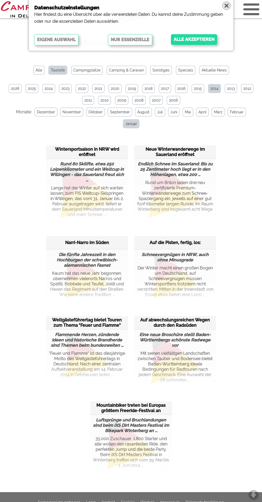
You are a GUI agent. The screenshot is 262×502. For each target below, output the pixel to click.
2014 (214, 88)
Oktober (92, 112)
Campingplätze (86, 70)
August (140, 112)
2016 (181, 88)
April (199, 112)
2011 (88, 100)
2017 (165, 88)
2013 (231, 88)
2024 (49, 88)
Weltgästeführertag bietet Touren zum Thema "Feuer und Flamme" (87, 322)
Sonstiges (161, 70)
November (68, 112)
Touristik (58, 70)
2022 (82, 88)
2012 (247, 88)
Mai (184, 112)
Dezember (42, 112)
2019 (132, 88)
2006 (173, 100)
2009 (121, 100)
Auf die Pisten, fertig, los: (175, 241)
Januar (127, 124)
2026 (15, 88)
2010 (104, 100)
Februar (233, 112)
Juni (170, 112)
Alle (39, 70)
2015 (198, 88)
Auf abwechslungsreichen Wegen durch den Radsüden (175, 322)
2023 (65, 88)
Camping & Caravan (126, 70)
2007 (156, 100)
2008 (139, 100)
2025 (32, 88)
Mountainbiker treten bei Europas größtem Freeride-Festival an (131, 407)
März (214, 112)
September (116, 112)
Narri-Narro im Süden (87, 241)
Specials (185, 70)
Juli (156, 112)
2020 (115, 88)
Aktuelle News (214, 70)
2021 (98, 88)
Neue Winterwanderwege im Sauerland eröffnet (175, 151)
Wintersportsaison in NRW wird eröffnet (87, 151)
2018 (148, 88)
